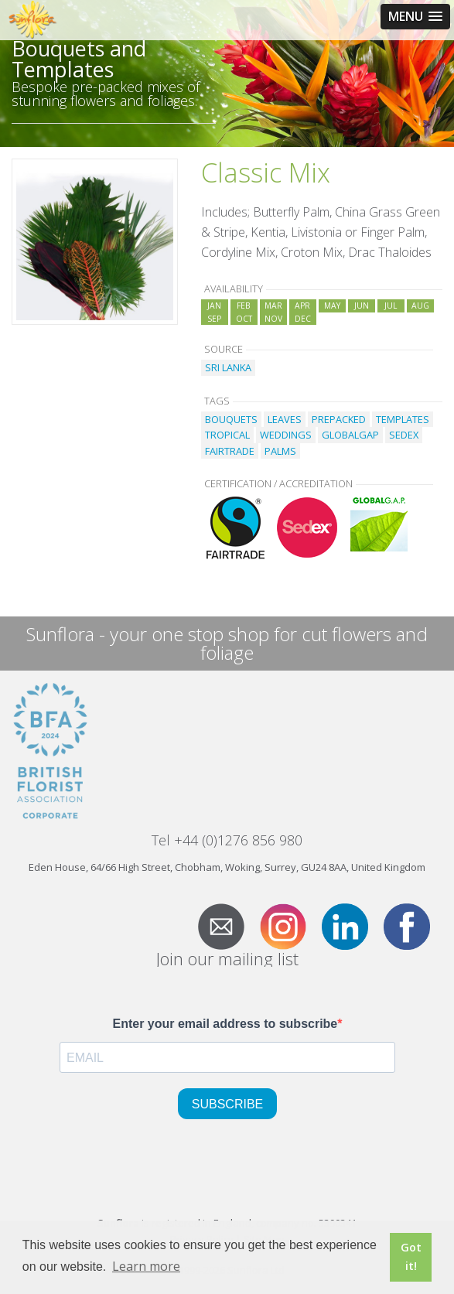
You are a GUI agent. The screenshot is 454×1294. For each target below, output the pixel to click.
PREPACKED (339, 419)
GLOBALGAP (350, 435)
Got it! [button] (411, 1256)
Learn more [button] (146, 1266)
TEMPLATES (402, 419)
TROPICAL (227, 435)
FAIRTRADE (229, 451)
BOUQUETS (231, 419)
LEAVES (285, 419)
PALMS (280, 451)
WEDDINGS (286, 435)
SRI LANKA (228, 367)
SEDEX (403, 435)
